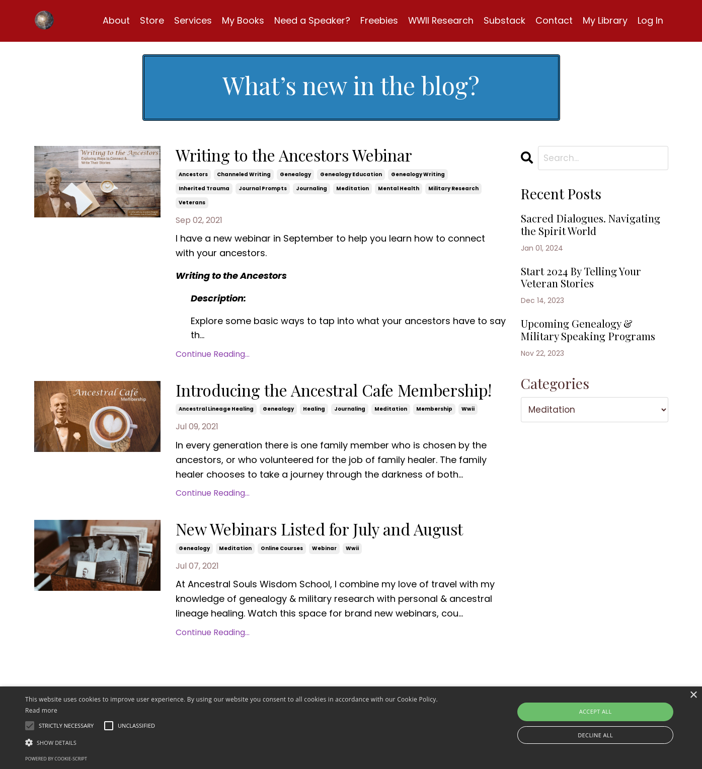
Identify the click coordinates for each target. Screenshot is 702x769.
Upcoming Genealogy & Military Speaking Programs (585, 363)
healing (314, 434)
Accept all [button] (595, 711)
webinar (324, 596)
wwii (468, 434)
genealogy (295, 176)
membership (434, 434)
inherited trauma (204, 190)
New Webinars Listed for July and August (311, 566)
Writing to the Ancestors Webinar (312, 158)
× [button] (693, 695)
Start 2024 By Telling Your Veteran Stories (590, 299)
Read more (41, 710)
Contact (554, 20)
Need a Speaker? (311, 20)
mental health (398, 190)
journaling (311, 190)
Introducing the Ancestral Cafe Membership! (302, 404)
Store (150, 20)
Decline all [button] (595, 735)
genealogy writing (418, 176)
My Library (605, 20)
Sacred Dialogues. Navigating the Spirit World (577, 235)
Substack (504, 20)
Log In (650, 20)
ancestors (193, 176)
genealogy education (351, 176)
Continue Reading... (213, 356)
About (114, 20)
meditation (352, 190)
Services (191, 20)
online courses (282, 596)
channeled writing (244, 176)
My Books (241, 20)
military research (453, 190)
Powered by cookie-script (56, 758)
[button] (237, 742)
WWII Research (440, 20)
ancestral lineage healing (216, 434)
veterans (192, 204)
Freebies (378, 20)
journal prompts (263, 190)
